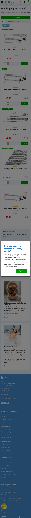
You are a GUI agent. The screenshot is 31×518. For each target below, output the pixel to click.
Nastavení (9, 271)
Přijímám (21, 271)
